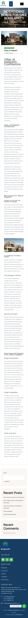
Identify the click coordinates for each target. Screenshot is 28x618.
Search (5, 472)
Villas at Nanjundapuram (9, 514)
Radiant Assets (9, 53)
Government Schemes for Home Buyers (13, 497)
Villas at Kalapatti (9, 48)
